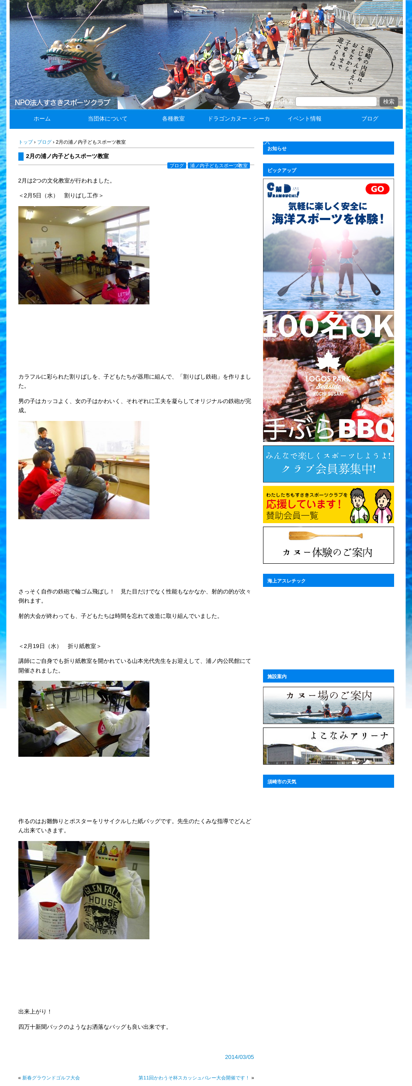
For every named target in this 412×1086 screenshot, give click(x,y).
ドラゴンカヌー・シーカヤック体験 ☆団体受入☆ (239, 141)
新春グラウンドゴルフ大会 (51, 1077)
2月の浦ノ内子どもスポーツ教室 (67, 156)
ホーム (42, 118)
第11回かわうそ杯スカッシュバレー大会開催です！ (194, 1077)
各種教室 (173, 118)
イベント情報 (304, 118)
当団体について (108, 118)
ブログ (369, 118)
